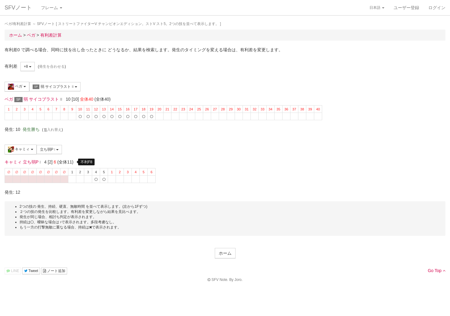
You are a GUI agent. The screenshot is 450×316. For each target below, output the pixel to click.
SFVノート (18, 8)
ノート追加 (54, 271)
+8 (27, 66)
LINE (12, 271)
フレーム (51, 7)
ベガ (17, 87)
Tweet (31, 271)
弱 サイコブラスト (55, 86)
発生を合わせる (52, 66)
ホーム (225, 253)
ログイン (436, 7)
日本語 (376, 7)
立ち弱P (49, 149)
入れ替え (52, 129)
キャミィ (20, 149)
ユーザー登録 (406, 7)
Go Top (436, 270)
